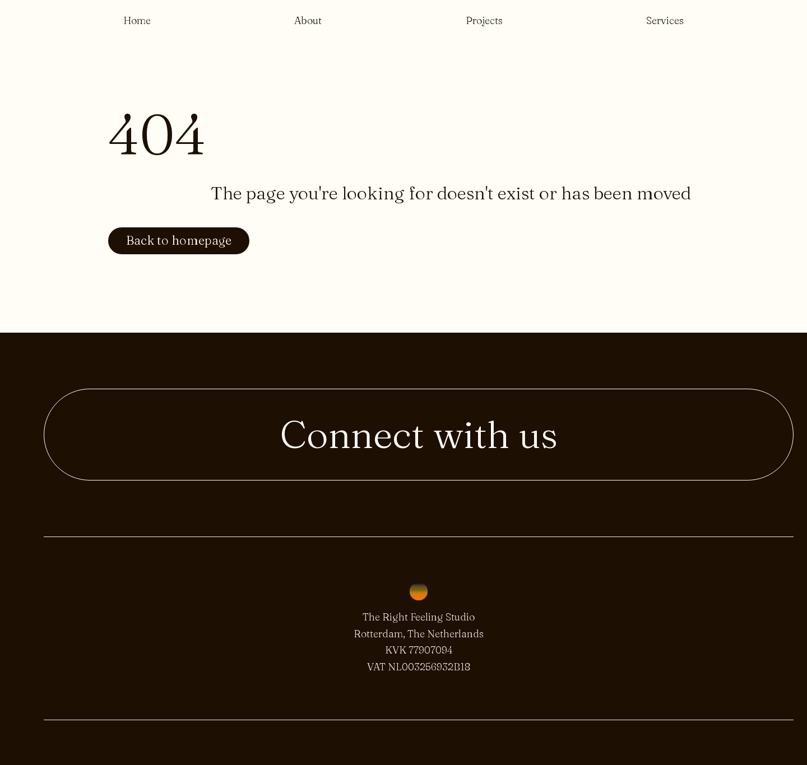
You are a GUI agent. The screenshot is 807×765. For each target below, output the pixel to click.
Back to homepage (178, 241)
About (308, 20)
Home (137, 20)
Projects (484, 20)
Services (665, 20)
